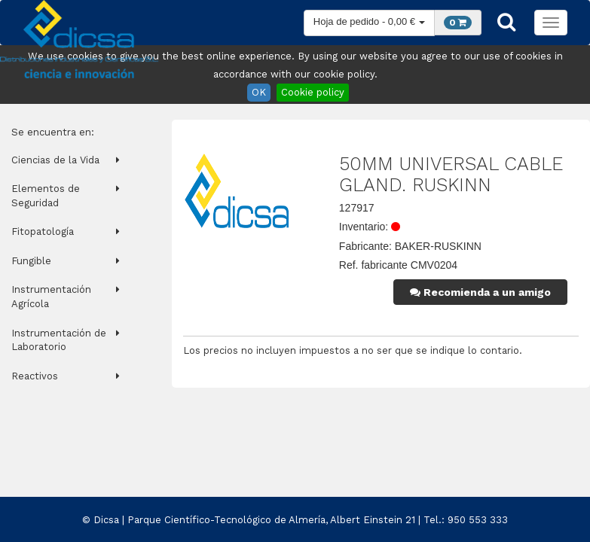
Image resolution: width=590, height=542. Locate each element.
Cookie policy (312, 92)
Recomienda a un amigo (480, 292)
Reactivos (34, 376)
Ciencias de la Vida (55, 160)
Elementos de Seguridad (45, 196)
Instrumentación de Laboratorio (58, 340)
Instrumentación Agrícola (51, 296)
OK (259, 92)
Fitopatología (42, 231)
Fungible (31, 260)
